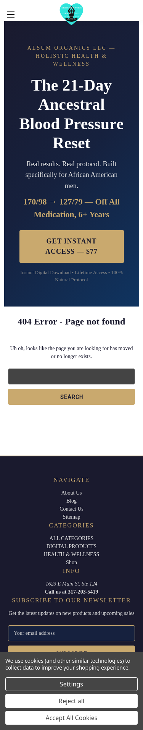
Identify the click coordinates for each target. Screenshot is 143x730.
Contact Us (71, 509)
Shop (71, 562)
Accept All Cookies (72, 718)
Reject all (71, 701)
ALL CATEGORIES (72, 538)
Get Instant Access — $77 (71, 246)
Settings (71, 684)
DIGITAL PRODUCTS (72, 546)
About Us (71, 493)
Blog (71, 501)
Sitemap (71, 517)
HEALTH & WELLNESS (71, 554)
